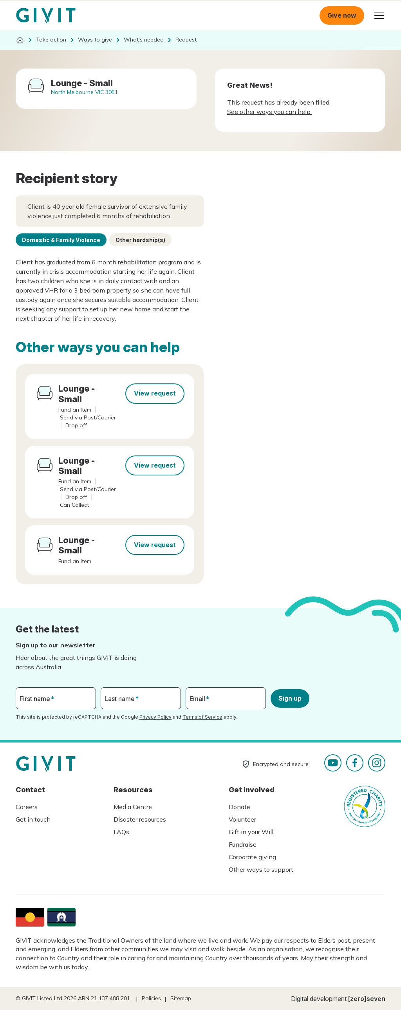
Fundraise (242, 844)
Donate (239, 807)
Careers (27, 807)
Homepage (46, 15)
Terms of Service (202, 717)
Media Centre (133, 807)
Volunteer (242, 819)
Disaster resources (140, 819)
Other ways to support (261, 869)
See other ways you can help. (269, 112)
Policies (151, 998)
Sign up (290, 698)
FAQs (121, 832)
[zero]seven (366, 999)
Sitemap (180, 998)
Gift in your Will (251, 832)
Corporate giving (252, 857)
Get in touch (33, 819)
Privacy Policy (155, 717)
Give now (341, 15)
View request (155, 393)
